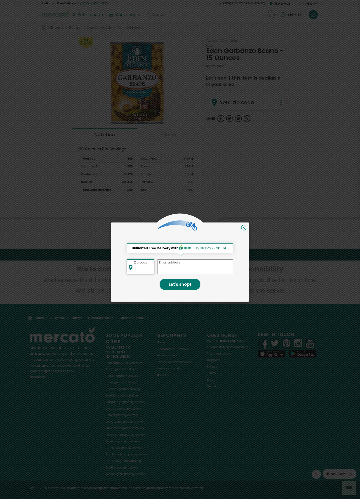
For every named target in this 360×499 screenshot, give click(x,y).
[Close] (243, 227)
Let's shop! (180, 284)
